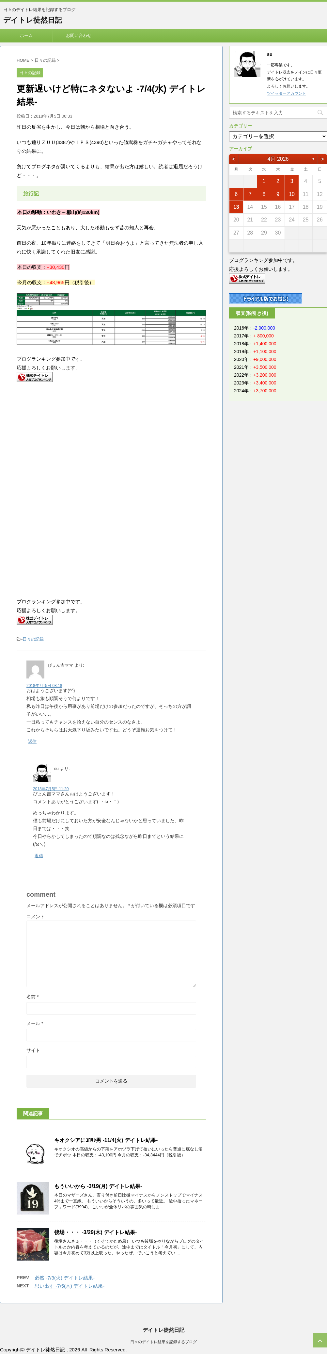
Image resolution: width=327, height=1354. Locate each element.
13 (236, 207)
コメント (35, 916)
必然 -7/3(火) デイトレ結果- (65, 1278)
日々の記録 (33, 639)
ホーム (26, 35)
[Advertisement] (71, 441)
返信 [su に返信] (39, 855)
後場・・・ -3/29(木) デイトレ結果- (95, 1232)
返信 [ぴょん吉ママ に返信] (32, 741)
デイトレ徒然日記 (32, 20)
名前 (32, 996)
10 (292, 194)
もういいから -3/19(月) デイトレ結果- (98, 1186)
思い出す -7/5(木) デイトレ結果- (69, 1286)
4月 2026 (278, 159)
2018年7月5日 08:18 (44, 685)
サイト (33, 1050)
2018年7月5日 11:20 (51, 789)
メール (34, 1023)
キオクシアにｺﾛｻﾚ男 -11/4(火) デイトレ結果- (106, 1140)
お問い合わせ (78, 35)
